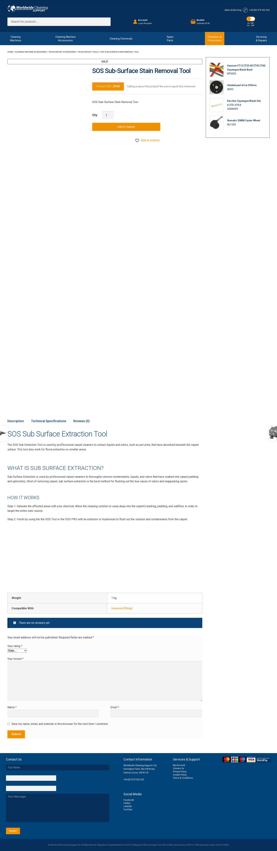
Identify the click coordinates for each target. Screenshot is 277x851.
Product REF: (108, 86)
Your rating (14, 646)
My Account (179, 765)
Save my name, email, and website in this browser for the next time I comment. (59, 724)
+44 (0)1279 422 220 (133, 779)
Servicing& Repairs (261, 38)
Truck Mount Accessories (62, 52)
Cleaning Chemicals (121, 38)
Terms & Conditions (183, 778)
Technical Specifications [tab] (48, 421)
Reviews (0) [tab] (81, 421)
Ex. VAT (250, 23)
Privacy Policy (180, 771)
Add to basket (126, 126)
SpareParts (170, 38)
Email (114, 707)
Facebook (128, 800)
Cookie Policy (180, 774)
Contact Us (178, 768)
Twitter (126, 803)
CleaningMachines (15, 38)
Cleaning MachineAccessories (65, 38)
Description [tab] (15, 421)
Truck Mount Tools (88, 52)
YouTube (127, 809)
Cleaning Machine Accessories (31, 52)
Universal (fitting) (121, 608)
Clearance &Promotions (215, 38)
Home (10, 52)
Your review (15, 658)
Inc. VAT (251, 25)
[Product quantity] (108, 115)
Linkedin (127, 806)
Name (12, 707)
